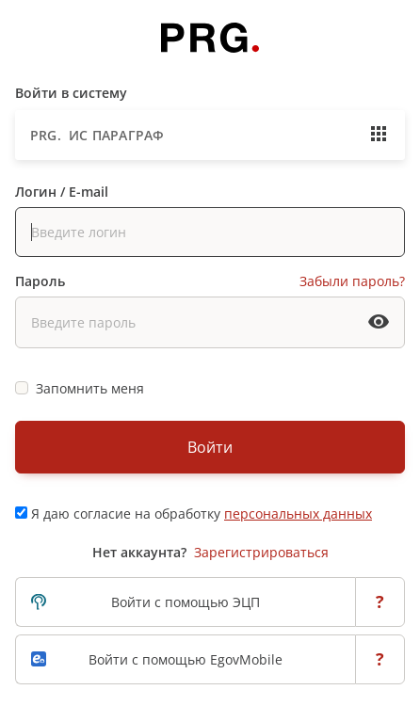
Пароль (40, 281)
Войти (210, 447)
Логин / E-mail (61, 192)
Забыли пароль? (352, 281)
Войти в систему (71, 93)
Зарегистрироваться (261, 552)
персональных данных (298, 513)
